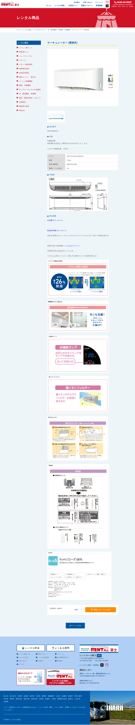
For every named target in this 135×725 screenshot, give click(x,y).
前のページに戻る (83, 625)
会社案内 (77, 2)
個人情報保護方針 (62, 658)
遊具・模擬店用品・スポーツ (30, 98)
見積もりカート (87, 5)
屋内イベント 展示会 (27, 77)
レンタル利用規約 (43, 658)
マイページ (99, 2)
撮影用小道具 (24, 106)
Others (22, 110)
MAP (99, 655)
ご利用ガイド (73, 5)
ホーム (48, 5)
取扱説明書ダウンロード (57, 230)
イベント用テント (25, 48)
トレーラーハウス (25, 56)
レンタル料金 (30, 648)
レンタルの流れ (23, 658)
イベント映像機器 (25, 81)
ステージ (22, 60)
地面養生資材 (24, 68)
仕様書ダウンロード (55, 220)
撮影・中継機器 (25, 85)
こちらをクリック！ (73, 246)
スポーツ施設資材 (25, 64)
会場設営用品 (24, 73)
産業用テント (24, 52)
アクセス (21, 665)
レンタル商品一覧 (24, 654)
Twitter (107, 5)
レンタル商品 (60, 5)
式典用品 (22, 102)
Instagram (107, 2)
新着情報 (99, 5)
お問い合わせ (87, 2)
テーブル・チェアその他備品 (30, 89)
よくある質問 (60, 648)
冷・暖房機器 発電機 (27, 94)
